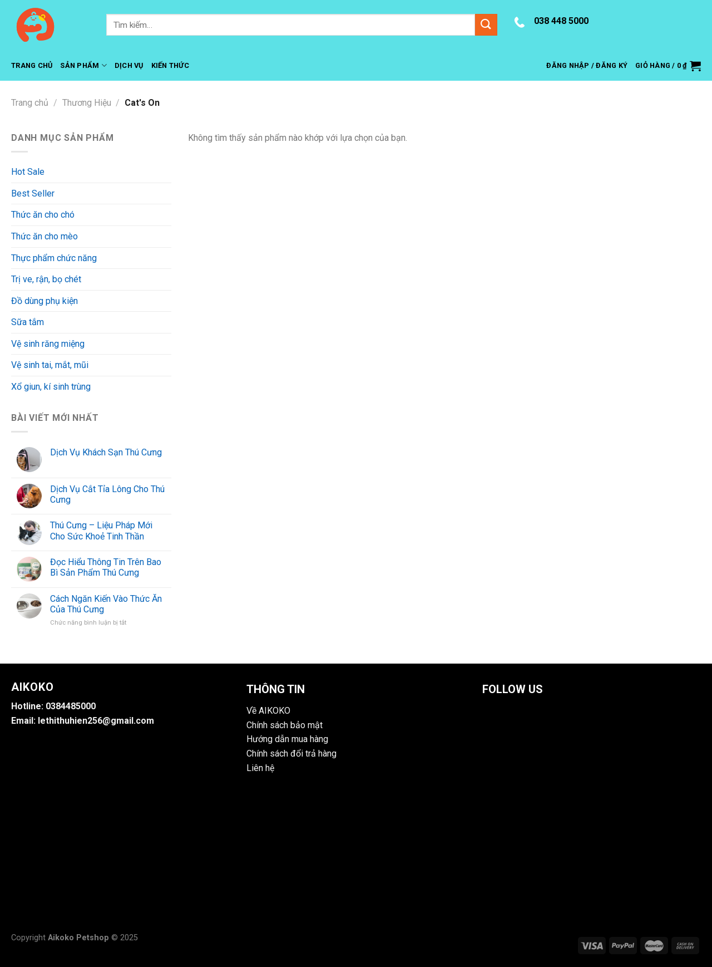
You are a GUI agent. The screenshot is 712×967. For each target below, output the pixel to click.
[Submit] (486, 25)
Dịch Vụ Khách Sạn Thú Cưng (106, 452)
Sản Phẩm (83, 65)
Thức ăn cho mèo (44, 236)
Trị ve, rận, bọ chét (46, 279)
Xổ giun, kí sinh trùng (51, 386)
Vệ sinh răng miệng (48, 343)
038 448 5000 (561, 21)
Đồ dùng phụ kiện (44, 301)
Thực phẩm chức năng (54, 258)
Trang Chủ (31, 65)
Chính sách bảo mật (284, 725)
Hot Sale (27, 171)
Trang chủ (29, 102)
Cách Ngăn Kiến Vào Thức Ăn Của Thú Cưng (106, 604)
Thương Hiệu (86, 102)
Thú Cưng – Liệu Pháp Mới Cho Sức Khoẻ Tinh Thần (101, 530)
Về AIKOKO (268, 710)
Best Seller (33, 193)
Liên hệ (260, 768)
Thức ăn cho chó (43, 214)
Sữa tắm (27, 322)
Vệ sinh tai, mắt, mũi (49, 365)
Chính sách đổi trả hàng (291, 753)
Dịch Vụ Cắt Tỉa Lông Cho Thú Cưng (107, 494)
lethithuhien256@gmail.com (96, 720)
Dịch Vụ (129, 65)
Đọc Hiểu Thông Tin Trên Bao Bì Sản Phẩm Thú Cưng (105, 567)
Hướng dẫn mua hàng (287, 739)
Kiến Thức (170, 65)
